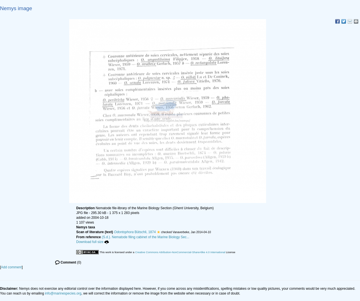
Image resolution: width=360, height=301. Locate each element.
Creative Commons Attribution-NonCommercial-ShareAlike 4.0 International (180, 252)
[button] (158, 232)
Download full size (92, 242)
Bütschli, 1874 (135, 232)
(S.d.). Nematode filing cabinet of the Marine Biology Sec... (146, 237)
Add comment (11, 267)
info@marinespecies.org (63, 293)
